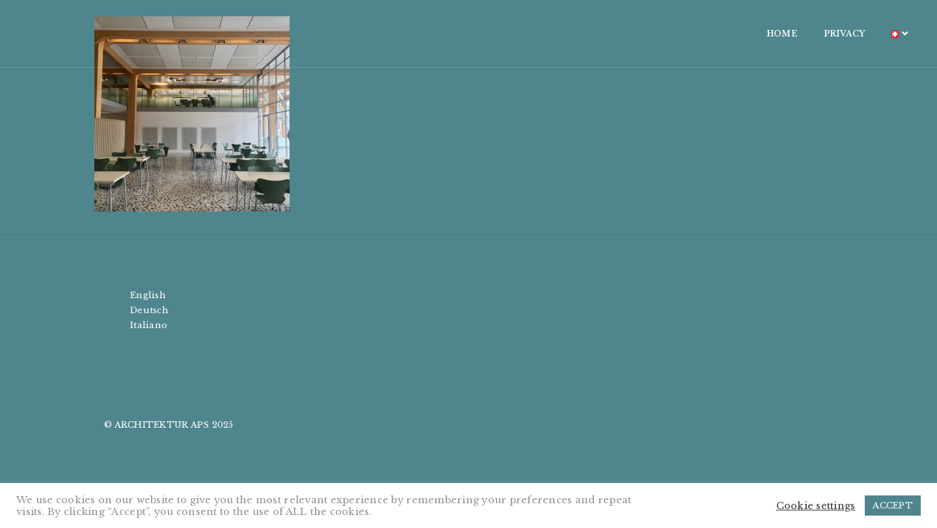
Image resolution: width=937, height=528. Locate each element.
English (148, 295)
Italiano (148, 325)
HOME (694, 33)
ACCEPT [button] (893, 505)
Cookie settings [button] (816, 506)
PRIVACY (757, 33)
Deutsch (149, 310)
